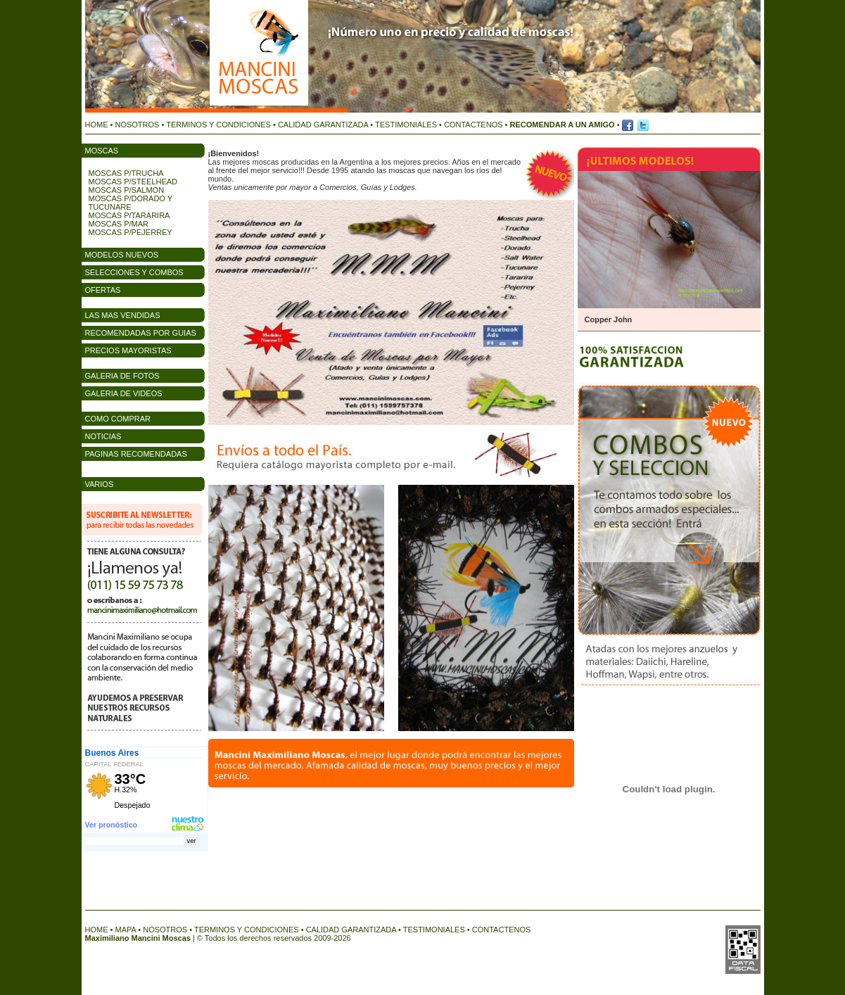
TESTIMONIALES (406, 124)
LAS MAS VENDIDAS (122, 315)
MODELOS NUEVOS (122, 255)
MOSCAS (102, 150)
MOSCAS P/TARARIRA (129, 215)
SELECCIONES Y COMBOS (134, 272)
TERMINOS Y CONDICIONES (218, 124)
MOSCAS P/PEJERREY (130, 232)
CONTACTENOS (473, 124)
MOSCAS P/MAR (119, 224)
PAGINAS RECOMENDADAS (136, 454)
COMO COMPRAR (118, 418)
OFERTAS (103, 290)
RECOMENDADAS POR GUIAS (140, 333)
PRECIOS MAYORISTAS (128, 350)
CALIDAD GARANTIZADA (323, 124)
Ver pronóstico (111, 824)
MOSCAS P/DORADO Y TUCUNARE (130, 202)
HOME (96, 124)
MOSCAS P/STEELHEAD (133, 181)
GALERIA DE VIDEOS (124, 393)
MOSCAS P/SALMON (127, 190)
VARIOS (99, 484)
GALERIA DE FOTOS (122, 376)
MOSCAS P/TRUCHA (126, 173)
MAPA (125, 929)
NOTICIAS (103, 436)
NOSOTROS (137, 124)
